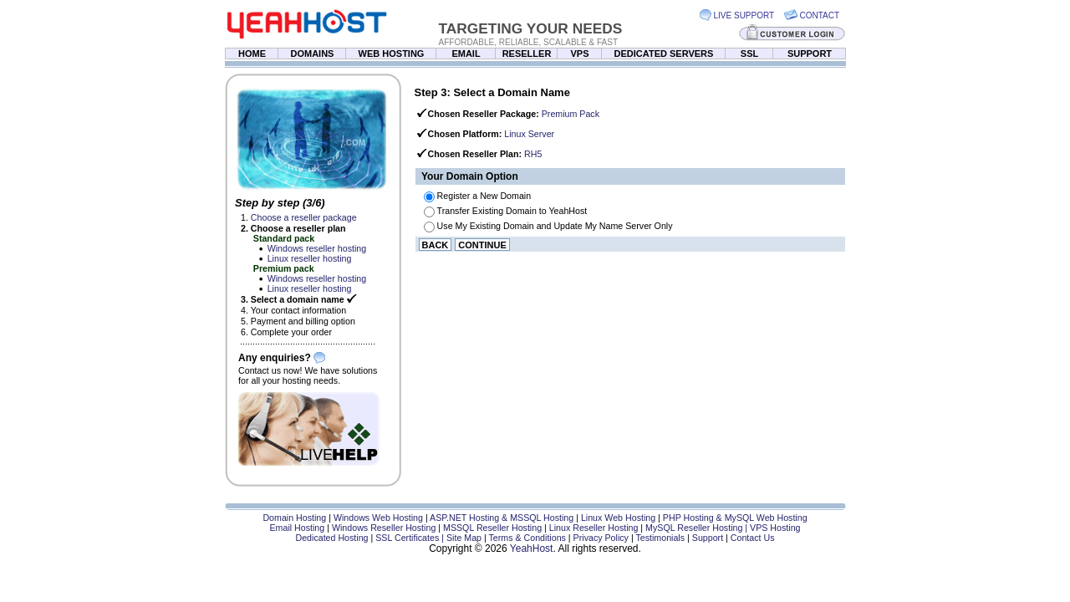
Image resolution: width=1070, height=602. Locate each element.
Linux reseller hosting (310, 258)
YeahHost (531, 548)
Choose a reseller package (304, 217)
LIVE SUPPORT (744, 15)
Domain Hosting (294, 518)
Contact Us (753, 538)
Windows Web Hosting (378, 518)
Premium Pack (570, 114)
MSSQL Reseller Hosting (492, 528)
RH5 (533, 154)
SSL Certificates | (410, 538)
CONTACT (820, 15)
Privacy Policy (601, 538)
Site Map (464, 538)
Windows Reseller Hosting (384, 528)
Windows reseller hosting (317, 248)
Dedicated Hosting (331, 538)
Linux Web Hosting (618, 518)
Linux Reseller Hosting (594, 528)
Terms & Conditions (527, 538)
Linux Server (529, 134)
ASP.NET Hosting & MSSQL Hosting (501, 518)
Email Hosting (296, 528)
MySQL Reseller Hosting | (697, 528)
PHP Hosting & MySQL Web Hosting (735, 518)
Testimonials (660, 538)
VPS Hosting (775, 528)
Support (707, 538)
